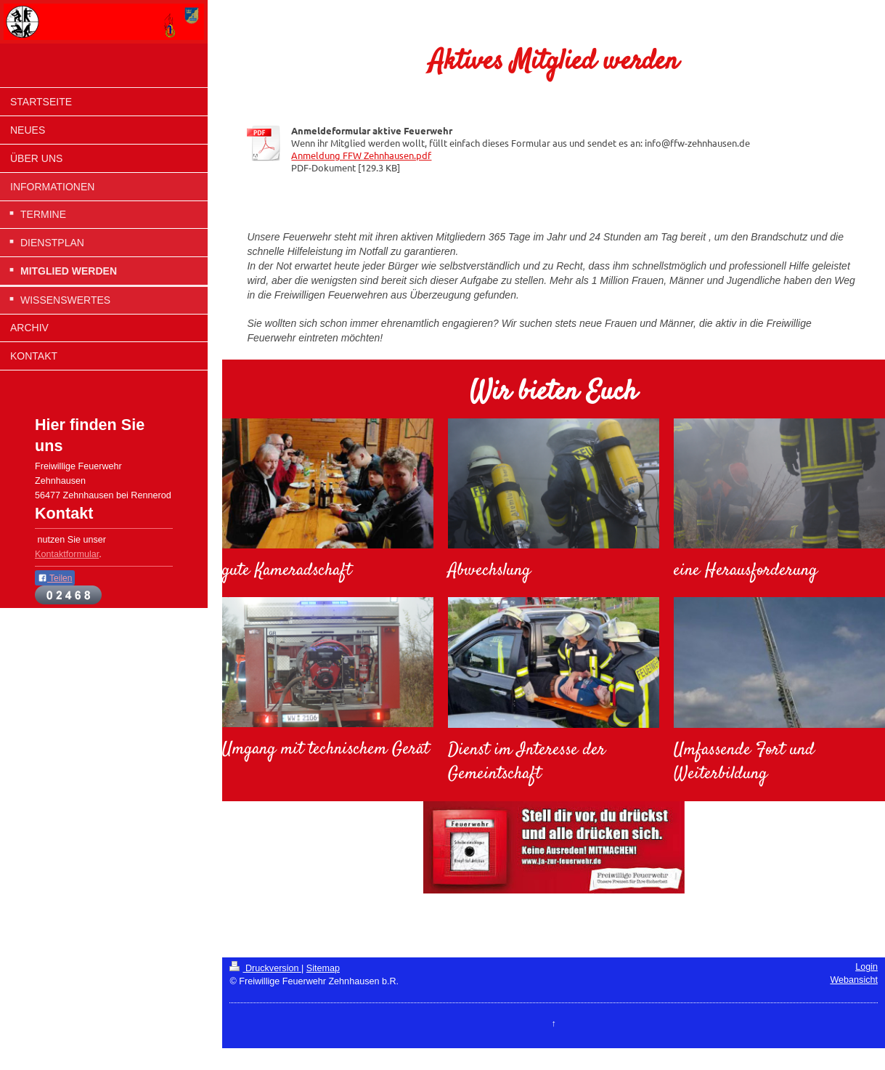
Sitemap (323, 968)
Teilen (55, 578)
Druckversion (265, 968)
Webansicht (854, 980)
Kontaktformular (67, 554)
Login (866, 967)
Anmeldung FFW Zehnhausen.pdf (361, 155)
